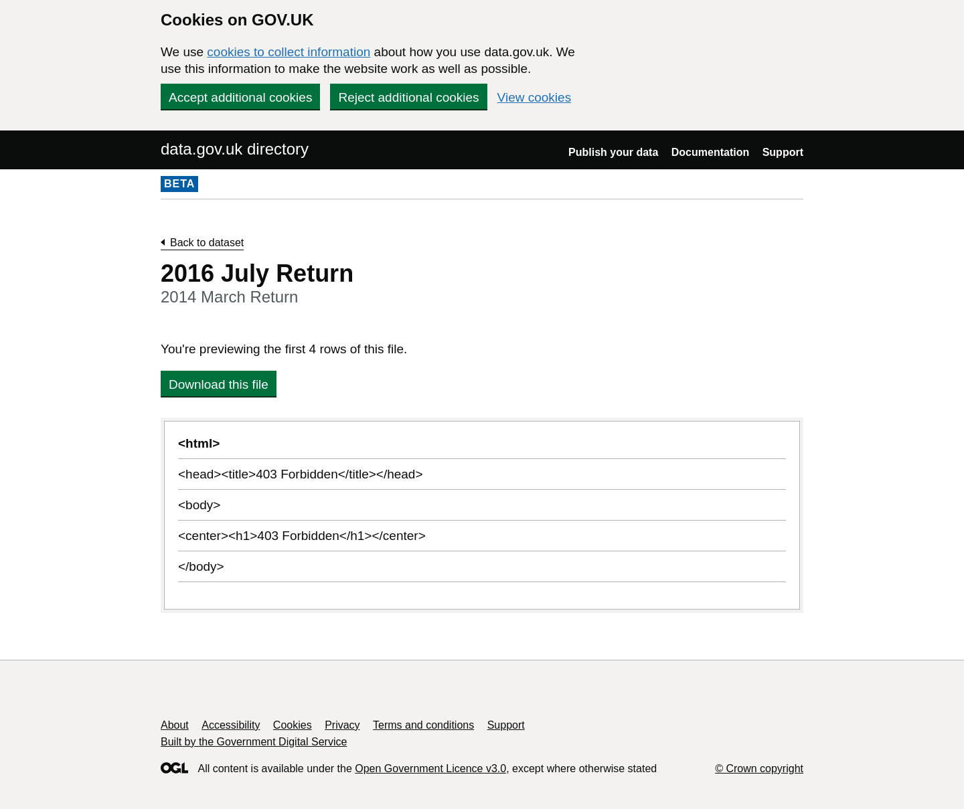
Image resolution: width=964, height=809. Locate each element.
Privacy (342, 725)
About (175, 725)
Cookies (292, 725)
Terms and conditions (423, 725)
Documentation (710, 152)
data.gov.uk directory (235, 149)
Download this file (218, 384)
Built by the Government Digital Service (254, 741)
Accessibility (231, 725)
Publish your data (613, 152)
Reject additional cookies (408, 97)
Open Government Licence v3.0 (430, 768)
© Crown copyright (759, 768)
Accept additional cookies (240, 97)
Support (782, 152)
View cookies (534, 97)
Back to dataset (207, 242)
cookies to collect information (288, 52)
